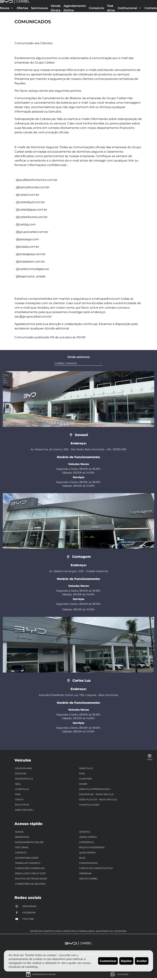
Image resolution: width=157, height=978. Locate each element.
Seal (18, 783)
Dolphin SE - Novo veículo (96, 794)
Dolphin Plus (24, 778)
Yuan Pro (85, 778)
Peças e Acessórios (91, 847)
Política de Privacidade (31, 878)
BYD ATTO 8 (22, 804)
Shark (83, 783)
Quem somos (87, 852)
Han (17, 794)
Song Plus (86, 768)
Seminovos (39, 8)
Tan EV (19, 799)
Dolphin (20, 773)
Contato (151, 8)
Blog (82, 857)
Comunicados (88, 863)
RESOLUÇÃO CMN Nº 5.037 (30, 873)
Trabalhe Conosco (27, 863)
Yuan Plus (22, 789)
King (82, 773)
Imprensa (85, 873)
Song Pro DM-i (24, 809)
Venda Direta (56, 8)
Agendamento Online (75, 8)
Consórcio (96, 8)
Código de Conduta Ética (96, 868)
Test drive (111, 8)
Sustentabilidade (26, 857)
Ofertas (22, 8)
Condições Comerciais (30, 868)
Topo (149, 757)
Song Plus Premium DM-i (95, 789)
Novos (19, 831)
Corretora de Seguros (30, 883)
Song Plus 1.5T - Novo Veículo (98, 799)
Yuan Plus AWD (89, 804)
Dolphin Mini (23, 768)
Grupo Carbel (88, 878)
